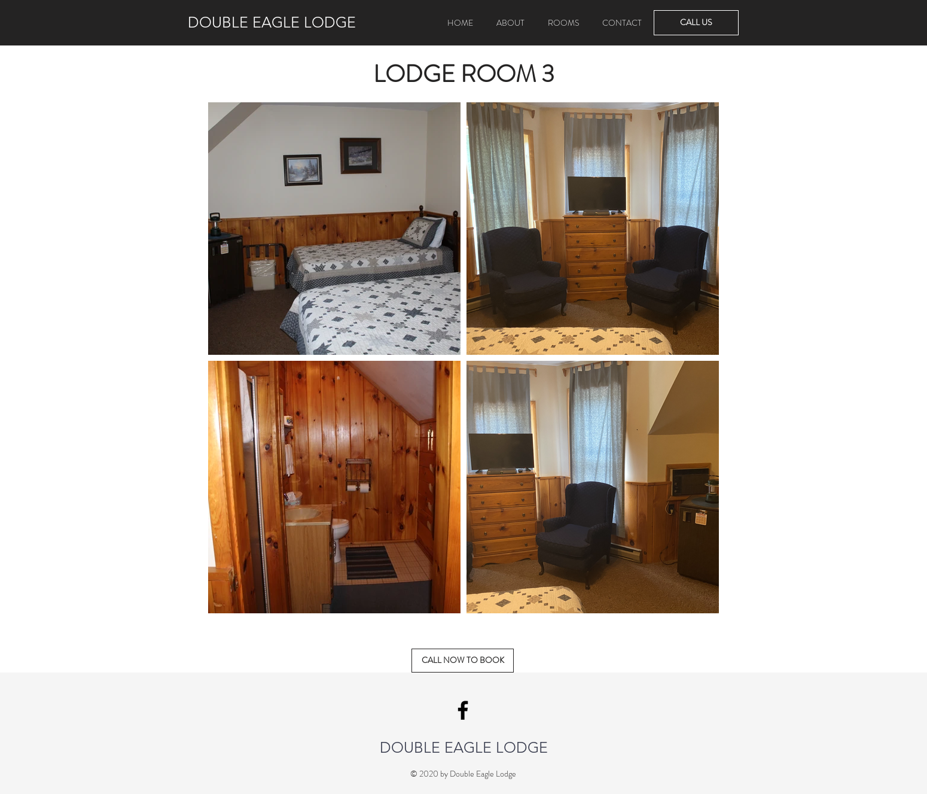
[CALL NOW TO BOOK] (462, 661)
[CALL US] (696, 22)
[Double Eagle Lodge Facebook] (462, 710)
